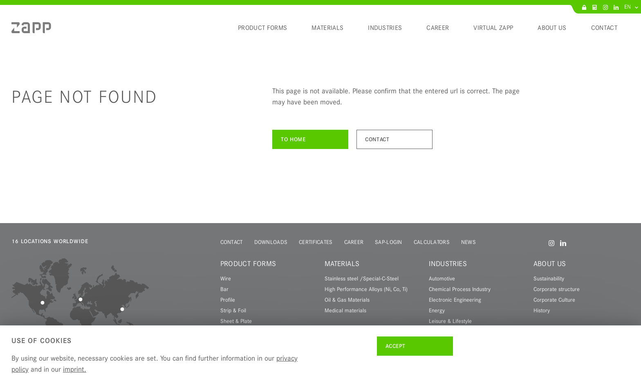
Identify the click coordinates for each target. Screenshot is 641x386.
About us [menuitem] (552, 28)
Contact (377, 139)
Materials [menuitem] (327, 28)
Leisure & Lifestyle (450, 321)
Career (354, 242)
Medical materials (345, 310)
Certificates (315, 242)
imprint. (74, 369)
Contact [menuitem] (604, 28)
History (541, 310)
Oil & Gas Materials (347, 299)
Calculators (432, 242)
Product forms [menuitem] (262, 28)
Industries (448, 264)
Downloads (271, 242)
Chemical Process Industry (460, 289)
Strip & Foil (233, 310)
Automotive (442, 278)
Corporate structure (556, 289)
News (468, 242)
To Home (293, 139)
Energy (437, 310)
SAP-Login (388, 242)
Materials (342, 264)
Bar (224, 289)
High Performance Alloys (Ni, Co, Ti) (366, 289)
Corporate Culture (554, 299)
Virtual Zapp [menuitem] (493, 28)
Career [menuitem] (437, 28)
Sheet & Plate (236, 321)
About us (549, 264)
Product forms (248, 264)
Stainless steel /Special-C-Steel (362, 278)
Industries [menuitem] (385, 28)
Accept (395, 346)
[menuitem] (31, 31)
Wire (225, 278)
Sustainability (548, 278)
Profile (227, 299)
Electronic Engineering (455, 299)
